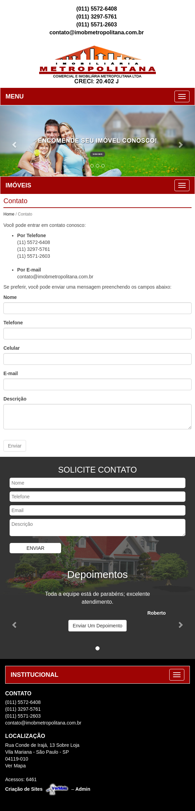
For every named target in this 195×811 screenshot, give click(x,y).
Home (8, 213)
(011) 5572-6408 (96, 8)
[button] (14, 140)
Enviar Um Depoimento (98, 625)
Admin (82, 788)
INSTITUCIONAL (34, 674)
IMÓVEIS (18, 184)
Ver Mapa (15, 765)
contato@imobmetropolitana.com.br (96, 32)
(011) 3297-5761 (96, 16)
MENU (14, 95)
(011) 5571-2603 (96, 24)
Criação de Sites (24, 788)
